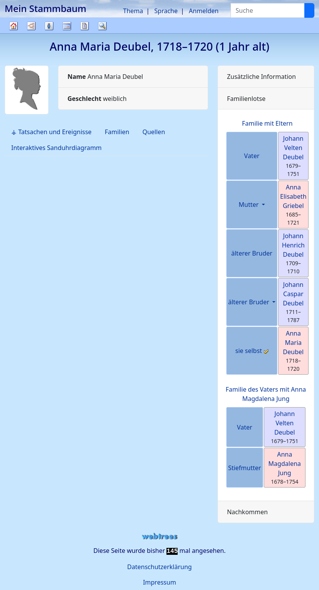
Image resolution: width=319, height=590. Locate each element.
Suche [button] (102, 26)
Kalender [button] (67, 26)
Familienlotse (246, 98)
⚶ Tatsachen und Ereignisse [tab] (51, 132)
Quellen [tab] (154, 132)
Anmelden (204, 11)
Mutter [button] (249, 204)
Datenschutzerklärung (159, 567)
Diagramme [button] (31, 26)
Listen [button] (49, 26)
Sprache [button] (166, 11)
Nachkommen (247, 512)
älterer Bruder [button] (249, 302)
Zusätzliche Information (261, 76)
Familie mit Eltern (267, 123)
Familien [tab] (117, 132)
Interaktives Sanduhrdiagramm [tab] (56, 147)
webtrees (159, 536)
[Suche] (309, 10)
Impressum (159, 582)
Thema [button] (133, 11)
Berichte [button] (84, 26)
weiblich (97, 98)
